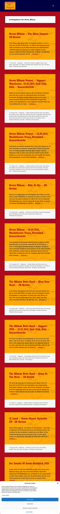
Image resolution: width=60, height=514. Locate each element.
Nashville (11, 449)
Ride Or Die (45, 116)
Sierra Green (41, 64)
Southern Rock (25, 118)
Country (37, 447)
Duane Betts (33, 114)
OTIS (26, 358)
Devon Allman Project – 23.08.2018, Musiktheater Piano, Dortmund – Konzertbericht (28, 137)
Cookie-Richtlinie (29, 511)
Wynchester (17, 119)
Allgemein (20, 63)
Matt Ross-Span (18, 310)
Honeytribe (45, 114)
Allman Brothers (28, 402)
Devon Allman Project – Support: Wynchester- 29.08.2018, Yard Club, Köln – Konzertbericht (28, 84)
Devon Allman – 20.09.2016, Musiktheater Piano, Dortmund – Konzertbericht (27, 233)
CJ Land (33, 447)
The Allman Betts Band (41, 310)
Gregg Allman (39, 114)
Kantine (15, 116)
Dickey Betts (22, 114)
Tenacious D (32, 118)
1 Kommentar (30, 359)
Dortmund (28, 114)
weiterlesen (35, 54)
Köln (24, 358)
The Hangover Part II (40, 118)
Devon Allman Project (14, 114)
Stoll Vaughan (33, 310)
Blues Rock (27, 63)
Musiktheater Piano (20, 169)
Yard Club (22, 119)
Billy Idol (29, 447)
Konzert (11, 214)
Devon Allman (46, 112)
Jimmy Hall (15, 64)
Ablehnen (30, 504)
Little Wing (27, 64)
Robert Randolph (34, 64)
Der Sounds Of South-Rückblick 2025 (29, 463)
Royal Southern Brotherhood (15, 118)
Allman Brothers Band (32, 112)
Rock (15, 449)
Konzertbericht (20, 116)
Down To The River (42, 356)
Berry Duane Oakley (31, 308)
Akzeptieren (30, 499)
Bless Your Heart (40, 308)
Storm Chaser (20, 449)
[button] (57, 483)
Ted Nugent (25, 449)
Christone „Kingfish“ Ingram (37, 63)
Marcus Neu (34, 116)
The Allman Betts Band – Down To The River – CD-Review (28, 375)
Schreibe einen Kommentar (21, 66)
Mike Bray (40, 116)
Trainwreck (11, 119)
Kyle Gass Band (27, 116)
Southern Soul (38, 214)
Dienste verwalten (5, 495)
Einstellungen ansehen (30, 508)
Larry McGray (22, 64)
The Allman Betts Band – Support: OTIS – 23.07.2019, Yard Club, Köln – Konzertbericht (29, 329)
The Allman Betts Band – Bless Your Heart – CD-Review (29, 283)
